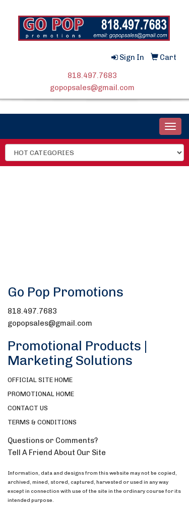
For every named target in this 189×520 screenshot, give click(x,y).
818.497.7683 (92, 75)
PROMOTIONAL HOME (41, 394)
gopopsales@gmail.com (92, 87)
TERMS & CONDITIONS (42, 422)
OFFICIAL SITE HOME (40, 380)
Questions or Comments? (53, 440)
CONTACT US (28, 408)
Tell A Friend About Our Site (57, 452)
